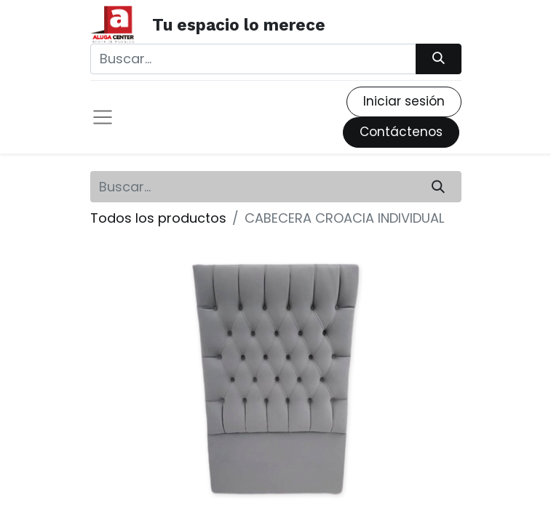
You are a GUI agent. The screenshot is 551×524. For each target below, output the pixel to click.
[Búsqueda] (438, 59)
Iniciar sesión (404, 101)
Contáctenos (401, 131)
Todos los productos (158, 218)
